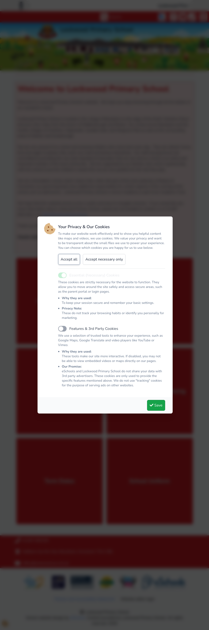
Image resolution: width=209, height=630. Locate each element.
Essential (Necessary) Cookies (94, 275)
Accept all (69, 259)
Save (156, 405)
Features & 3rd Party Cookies (93, 328)
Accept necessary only (104, 259)
